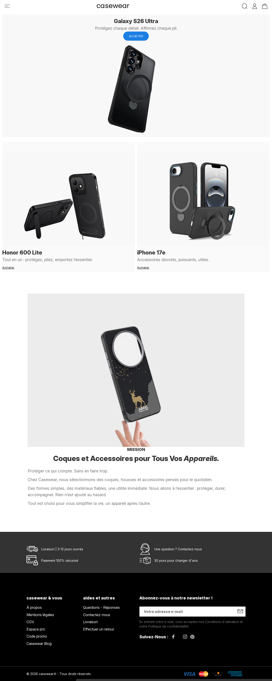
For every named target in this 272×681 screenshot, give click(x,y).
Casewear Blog (39, 632)
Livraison (90, 610)
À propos (34, 596)
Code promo (36, 625)
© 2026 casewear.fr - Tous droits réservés (58, 662)
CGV (30, 610)
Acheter (136, 36)
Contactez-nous (190, 538)
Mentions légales (40, 603)
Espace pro (35, 618)
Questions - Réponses (101, 596)
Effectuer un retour (98, 618)
